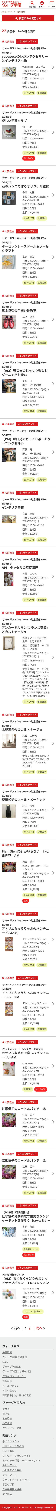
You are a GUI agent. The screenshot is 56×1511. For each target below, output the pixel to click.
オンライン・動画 (12, 1428)
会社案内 (7, 1352)
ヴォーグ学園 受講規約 (14, 1357)
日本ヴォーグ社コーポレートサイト (21, 1460)
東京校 (6, 1409)
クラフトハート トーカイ (15, 1479)
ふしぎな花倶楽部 (12, 1470)
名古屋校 (7, 1418)
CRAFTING (8, 1451)
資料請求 (7, 1381)
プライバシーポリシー (14, 1376)
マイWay (7, 1494)
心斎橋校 (7, 1423)
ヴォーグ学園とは (12, 1366)
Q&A (5, 1361)
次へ (39, 1328)
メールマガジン (10, 1385)
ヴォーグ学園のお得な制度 (16, 1371)
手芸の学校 (8, 1484)
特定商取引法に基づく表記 (16, 1395)
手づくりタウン (10, 1441)
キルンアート (9, 1465)
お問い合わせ (9, 1390)
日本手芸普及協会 (12, 1489)
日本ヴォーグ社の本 (13, 1446)
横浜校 (6, 1413)
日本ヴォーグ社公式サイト (16, 1455)
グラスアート (9, 1475)
